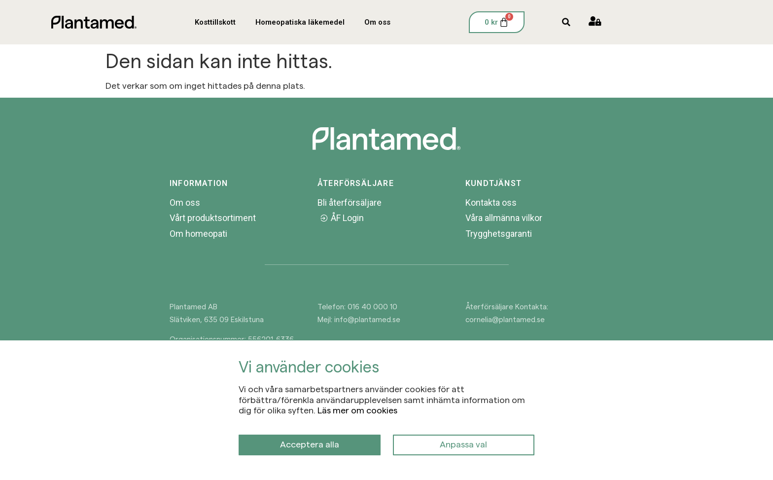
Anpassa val (463, 444)
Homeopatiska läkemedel (300, 22)
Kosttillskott (215, 22)
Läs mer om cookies (357, 410)
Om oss (377, 22)
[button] (566, 22)
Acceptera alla (309, 444)
